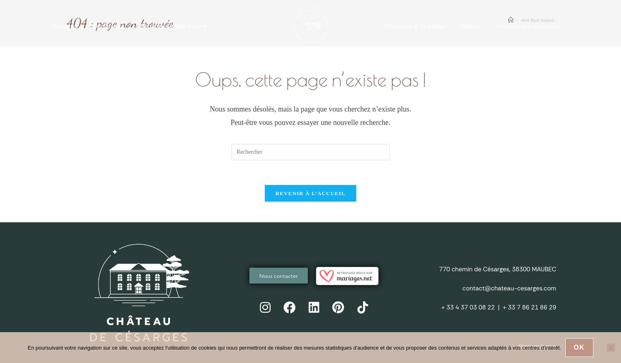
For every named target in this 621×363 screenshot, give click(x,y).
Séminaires (108, 26)
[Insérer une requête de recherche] (311, 152)
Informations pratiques (529, 26)
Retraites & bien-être (174, 26)
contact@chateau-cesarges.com (509, 288)
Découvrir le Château (414, 26)
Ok (579, 347)
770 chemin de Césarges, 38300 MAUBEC (497, 269)
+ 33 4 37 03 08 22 (468, 307)
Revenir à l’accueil (310, 193)
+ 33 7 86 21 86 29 (529, 307)
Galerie (470, 26)
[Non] (611, 348)
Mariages (64, 26)
